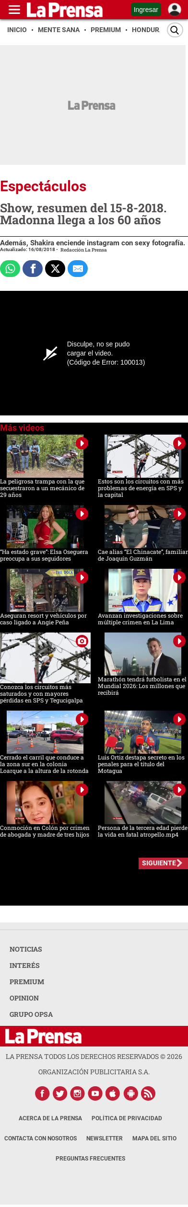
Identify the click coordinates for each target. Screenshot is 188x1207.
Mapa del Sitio (154, 1138)
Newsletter (104, 1138)
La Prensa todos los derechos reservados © (94, 1056)
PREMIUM (27, 981)
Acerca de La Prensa (50, 1118)
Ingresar (146, 9)
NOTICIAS (26, 949)
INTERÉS (25, 965)
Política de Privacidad (127, 1118)
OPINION (24, 997)
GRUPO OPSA (31, 1014)
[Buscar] (175, 30)
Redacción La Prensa (83, 250)
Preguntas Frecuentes (90, 1158)
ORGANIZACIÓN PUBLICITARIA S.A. (94, 1071)
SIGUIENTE (159, 863)
